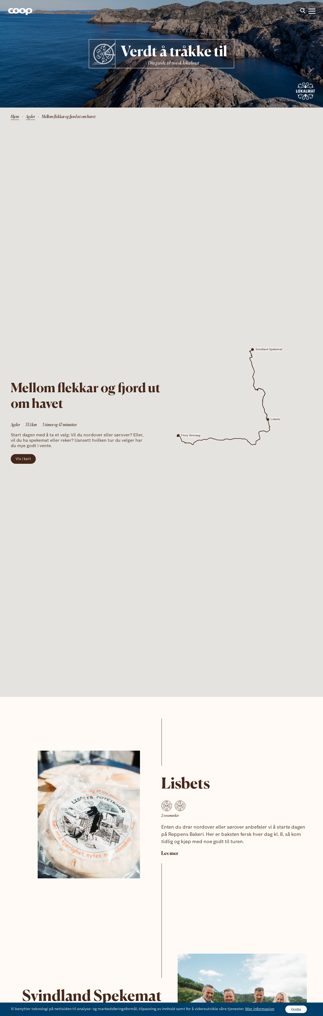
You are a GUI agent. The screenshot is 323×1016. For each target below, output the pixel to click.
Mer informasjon (259, 1009)
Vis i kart (23, 459)
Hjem (15, 117)
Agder (30, 117)
